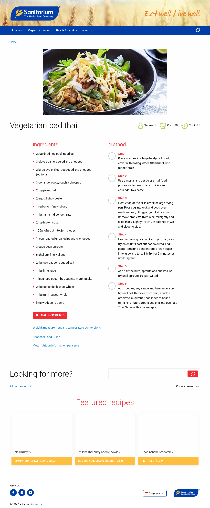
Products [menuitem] (17, 30)
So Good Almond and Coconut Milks (101, 461)
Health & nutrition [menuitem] (66, 30)
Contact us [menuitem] (36, 504)
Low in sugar (48, 461)
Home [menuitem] (13, 42)
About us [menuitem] (87, 30)
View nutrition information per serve (56, 345)
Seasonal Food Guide (46, 337)
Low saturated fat (26, 461)
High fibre (148, 461)
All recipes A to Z (21, 386)
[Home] (36, 13)
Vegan (160, 461)
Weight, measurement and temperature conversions (67, 327)
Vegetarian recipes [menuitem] (39, 30)
